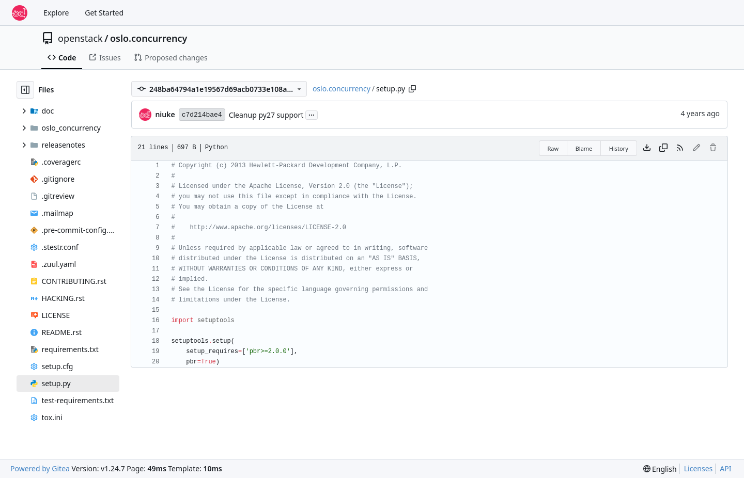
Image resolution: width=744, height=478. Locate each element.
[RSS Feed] (680, 148)
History (618, 148)
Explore (56, 13)
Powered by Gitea (40, 468)
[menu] (660, 469)
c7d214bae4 (202, 115)
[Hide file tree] (25, 90)
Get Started (104, 13)
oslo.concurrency (148, 38)
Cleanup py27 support (266, 115)
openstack (80, 38)
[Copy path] (412, 88)
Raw (553, 148)
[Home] (19, 13)
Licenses (698, 468)
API (725, 468)
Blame (584, 148)
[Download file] (647, 148)
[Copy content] (663, 148)
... (311, 114)
